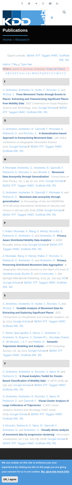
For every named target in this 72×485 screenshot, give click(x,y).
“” (35, 99)
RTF (38, 55)
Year (29, 64)
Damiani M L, (40, 337)
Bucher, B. (27, 273)
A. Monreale (9, 167)
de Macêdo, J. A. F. (16, 341)
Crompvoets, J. (48, 273)
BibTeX (30, 55)
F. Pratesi (7, 231)
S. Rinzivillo (9, 425)
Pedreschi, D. (10, 133)
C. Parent (8, 333)
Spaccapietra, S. (23, 333)
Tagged (45, 55)
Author (6, 64)
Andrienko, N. (26, 90)
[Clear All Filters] (56, 69)
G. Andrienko (10, 90)
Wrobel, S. (8, 94)
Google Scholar (48, 107)
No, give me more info (55, 471)
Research (22, 39)
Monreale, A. (56, 129)
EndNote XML (34, 112)
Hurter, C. (40, 90)
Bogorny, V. (25, 337)
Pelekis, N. (39, 341)
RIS (67, 60)
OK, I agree (9, 479)
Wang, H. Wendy (38, 231)
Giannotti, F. (41, 129)
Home (7, 39)
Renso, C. (38, 333)
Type (23, 64)
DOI (40, 210)
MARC (54, 55)
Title (14, 64)
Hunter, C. (40, 303)
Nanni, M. (55, 371)
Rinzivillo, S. (53, 90)
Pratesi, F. (43, 256)
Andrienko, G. (25, 167)
